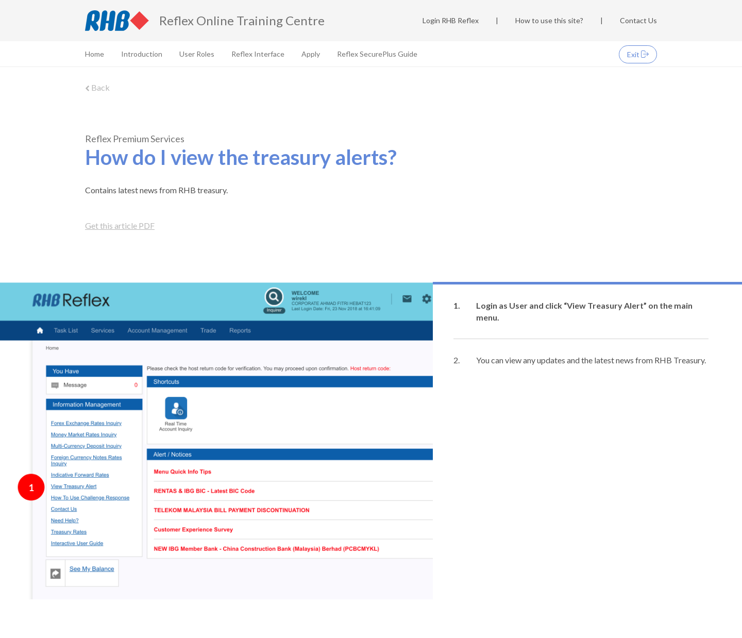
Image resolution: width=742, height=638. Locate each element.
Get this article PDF (120, 225)
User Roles (196, 53)
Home (94, 53)
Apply (310, 53)
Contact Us (638, 20)
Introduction (141, 53)
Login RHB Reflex (451, 20)
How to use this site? (549, 20)
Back (97, 87)
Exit (638, 54)
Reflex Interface (257, 53)
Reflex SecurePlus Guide (377, 53)
